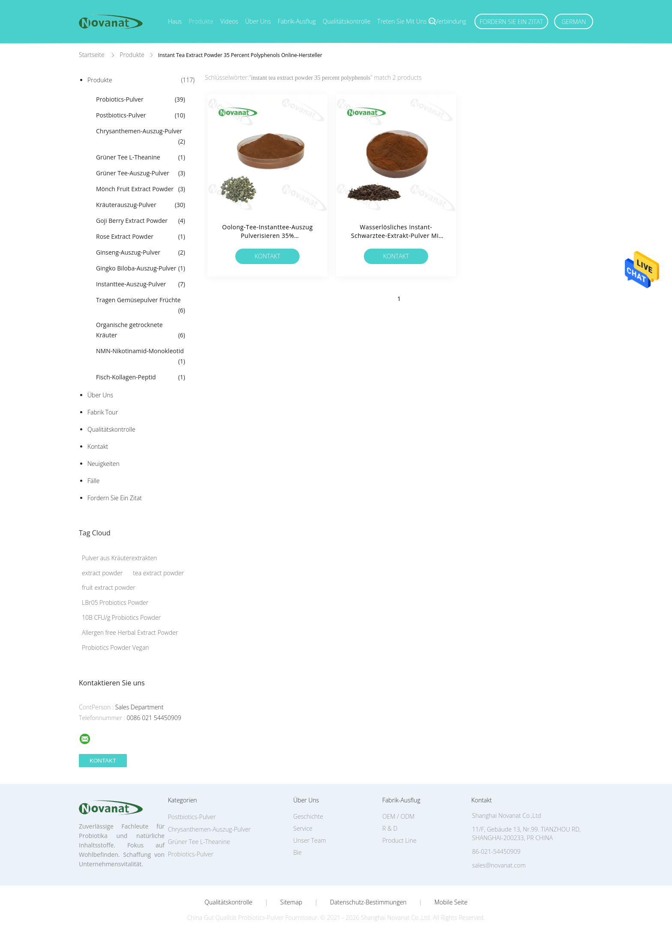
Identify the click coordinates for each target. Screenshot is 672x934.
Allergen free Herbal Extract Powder (130, 632)
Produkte (201, 21)
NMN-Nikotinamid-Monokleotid (140, 356)
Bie (297, 852)
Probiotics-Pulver (140, 99)
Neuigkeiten (103, 463)
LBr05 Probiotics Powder (115, 602)
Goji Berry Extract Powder (140, 221)
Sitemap (291, 902)
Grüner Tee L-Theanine (140, 157)
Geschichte (308, 816)
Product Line (399, 840)
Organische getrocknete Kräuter (140, 330)
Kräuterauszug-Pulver (140, 205)
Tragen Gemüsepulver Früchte (140, 305)
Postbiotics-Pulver (140, 115)
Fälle (93, 481)
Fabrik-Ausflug (297, 21)
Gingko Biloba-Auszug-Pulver (140, 268)
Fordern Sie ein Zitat (511, 22)
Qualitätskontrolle (347, 21)
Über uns (258, 21)
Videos (229, 21)
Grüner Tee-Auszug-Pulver (140, 173)
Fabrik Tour (102, 412)
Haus (175, 21)
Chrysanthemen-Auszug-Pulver (140, 137)
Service (302, 828)
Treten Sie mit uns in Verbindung (421, 21)
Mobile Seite (450, 902)
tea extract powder (158, 573)
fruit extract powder (108, 587)
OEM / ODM (398, 816)
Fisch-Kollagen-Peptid (140, 377)
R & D (389, 828)
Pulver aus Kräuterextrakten (119, 558)
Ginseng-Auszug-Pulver (140, 252)
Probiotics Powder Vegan (115, 647)
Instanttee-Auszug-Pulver (140, 284)
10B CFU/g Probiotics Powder (121, 617)
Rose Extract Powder (140, 236)
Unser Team (309, 840)
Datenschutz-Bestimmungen (368, 902)
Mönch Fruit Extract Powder (140, 189)
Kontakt (97, 446)
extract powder (102, 573)
